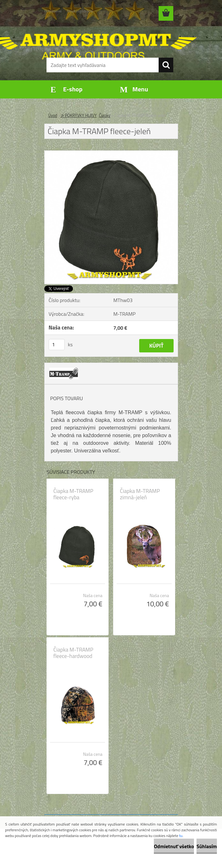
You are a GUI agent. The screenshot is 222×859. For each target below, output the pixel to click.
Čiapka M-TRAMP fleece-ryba (73, 494)
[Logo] (107, 37)
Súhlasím (207, 846)
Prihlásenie (53, 11)
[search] (166, 65)
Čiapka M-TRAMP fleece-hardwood (73, 652)
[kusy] (57, 344)
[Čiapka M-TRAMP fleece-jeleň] (111, 153)
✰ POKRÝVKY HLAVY (79, 115)
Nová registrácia (80, 11)
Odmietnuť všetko (174, 846)
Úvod (52, 115)
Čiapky (105, 115)
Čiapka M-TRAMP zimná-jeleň (140, 494)
